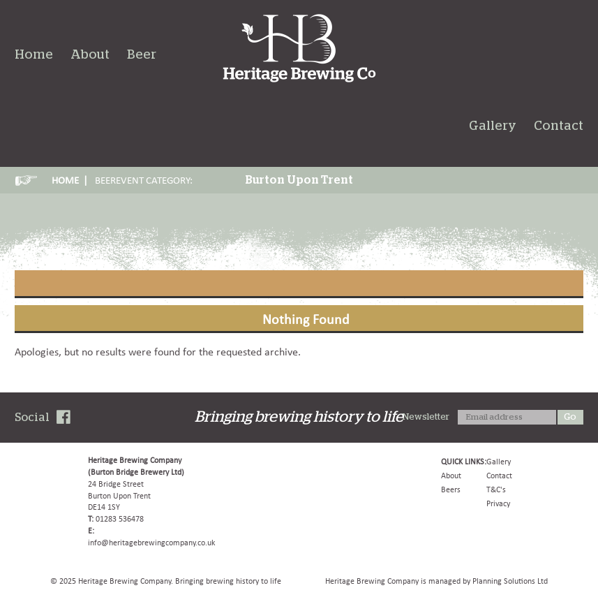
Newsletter (426, 417)
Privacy (498, 503)
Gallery (492, 126)
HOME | (70, 180)
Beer (141, 55)
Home (34, 55)
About (90, 55)
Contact (558, 126)
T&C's (496, 489)
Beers (451, 489)
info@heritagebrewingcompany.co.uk (151, 542)
